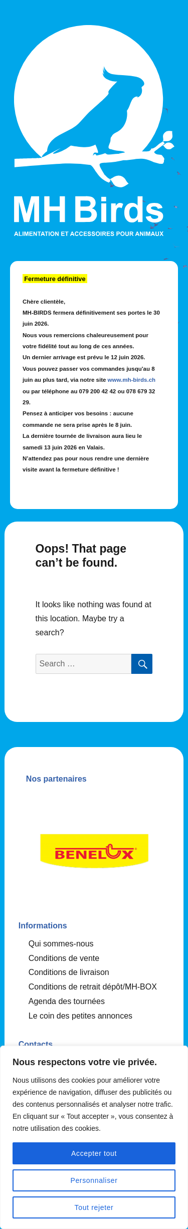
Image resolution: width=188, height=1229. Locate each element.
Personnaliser (93, 1180)
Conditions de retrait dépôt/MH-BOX (93, 986)
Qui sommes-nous (61, 943)
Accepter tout (94, 1153)
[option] (94, 848)
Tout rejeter (94, 1207)
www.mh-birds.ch (132, 380)
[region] (94, 1137)
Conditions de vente (64, 958)
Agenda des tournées (67, 1001)
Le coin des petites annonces (80, 1016)
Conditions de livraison (69, 972)
